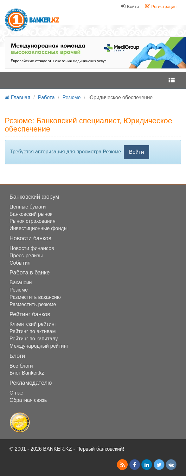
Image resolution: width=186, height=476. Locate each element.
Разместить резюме (33, 304)
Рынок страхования (32, 221)
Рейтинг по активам (33, 331)
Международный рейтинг (39, 346)
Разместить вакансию (35, 297)
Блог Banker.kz (27, 373)
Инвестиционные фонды (38, 228)
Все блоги (21, 366)
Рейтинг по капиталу (34, 338)
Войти (136, 152)
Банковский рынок (31, 214)
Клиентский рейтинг (33, 324)
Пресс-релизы (26, 255)
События (20, 263)
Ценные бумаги (28, 206)
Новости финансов (32, 248)
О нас (16, 393)
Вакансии (21, 282)
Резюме (19, 290)
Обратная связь (28, 400)
